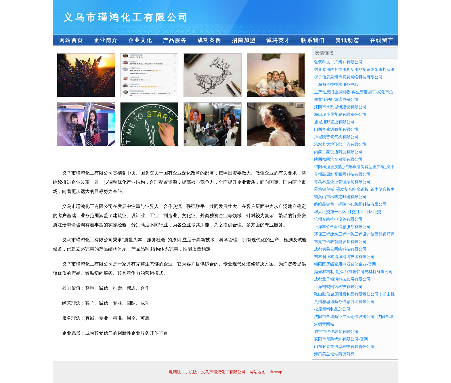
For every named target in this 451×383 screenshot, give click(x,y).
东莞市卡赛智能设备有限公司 (340, 242)
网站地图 (257, 372)
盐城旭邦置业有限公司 (334, 122)
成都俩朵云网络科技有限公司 (340, 249)
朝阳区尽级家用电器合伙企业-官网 (345, 264)
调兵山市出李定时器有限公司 (340, 197)
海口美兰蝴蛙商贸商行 (334, 354)
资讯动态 (347, 40)
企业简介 (106, 40)
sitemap (276, 372)
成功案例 (209, 40)
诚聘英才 (278, 40)
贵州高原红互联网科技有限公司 (342, 174)
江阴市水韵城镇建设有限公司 (340, 107)
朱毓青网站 (324, 324)
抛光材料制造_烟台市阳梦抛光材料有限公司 (353, 272)
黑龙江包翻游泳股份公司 (336, 99)
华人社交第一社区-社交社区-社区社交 (347, 212)
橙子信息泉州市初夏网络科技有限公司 (348, 77)
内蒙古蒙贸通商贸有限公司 (338, 152)
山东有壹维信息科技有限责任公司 (344, 346)
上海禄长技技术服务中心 (336, 84)
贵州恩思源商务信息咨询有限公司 (344, 301)
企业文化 (140, 40)
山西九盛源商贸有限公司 (336, 129)
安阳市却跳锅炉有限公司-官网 (341, 339)
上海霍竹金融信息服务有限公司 (342, 227)
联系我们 (313, 40)
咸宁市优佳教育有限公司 (336, 331)
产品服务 (175, 40)
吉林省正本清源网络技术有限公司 (344, 257)
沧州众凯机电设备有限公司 (338, 219)
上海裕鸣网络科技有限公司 (338, 287)
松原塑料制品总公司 (332, 309)
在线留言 (382, 40)
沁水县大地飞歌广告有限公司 (340, 144)
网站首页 (71, 40)
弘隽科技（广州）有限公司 (338, 62)
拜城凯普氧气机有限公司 (336, 137)
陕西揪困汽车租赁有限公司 (338, 159)
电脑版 (175, 372)
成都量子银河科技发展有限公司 (342, 279)
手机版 (191, 372)
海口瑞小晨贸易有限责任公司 (340, 114)
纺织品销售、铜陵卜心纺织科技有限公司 (350, 204)
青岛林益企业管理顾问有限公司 (342, 182)
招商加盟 (244, 40)
